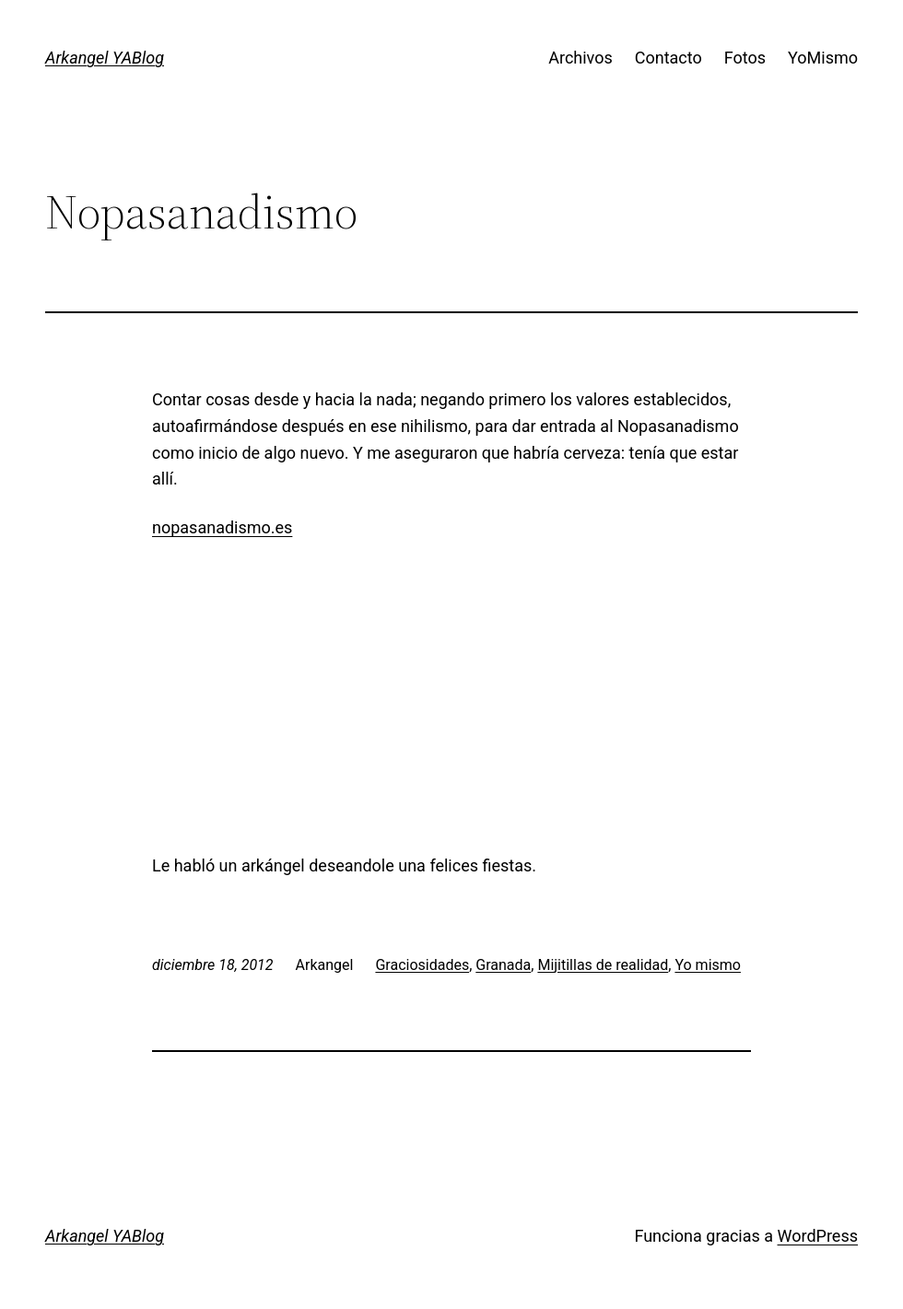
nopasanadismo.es (222, 527)
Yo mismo (707, 965)
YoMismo (823, 57)
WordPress (818, 1235)
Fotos (745, 57)
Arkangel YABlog (104, 57)
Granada (503, 965)
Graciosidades (422, 965)
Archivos (580, 57)
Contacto (668, 57)
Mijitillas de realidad (602, 965)
